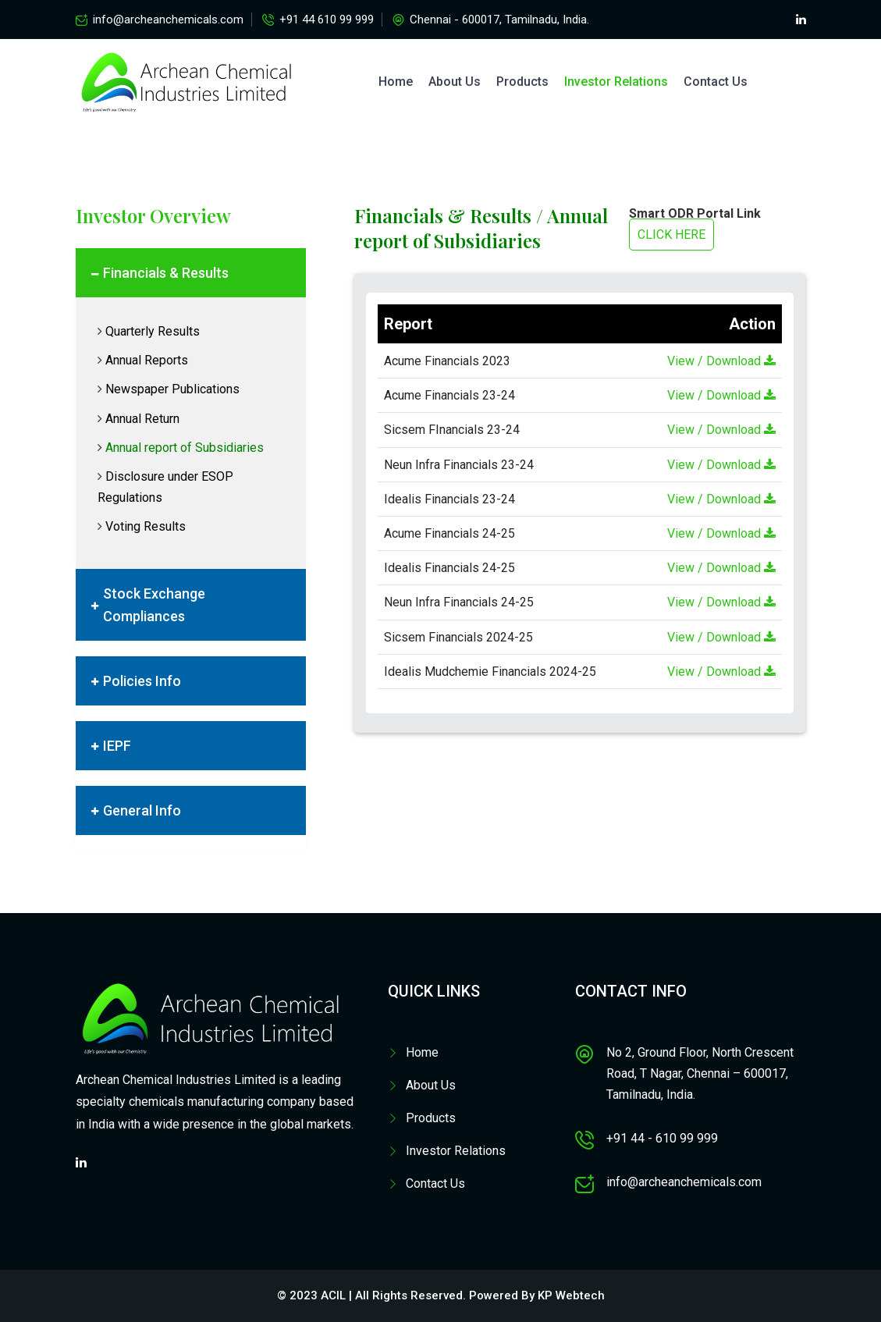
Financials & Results (166, 273)
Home (395, 81)
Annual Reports (146, 360)
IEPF (117, 745)
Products (522, 81)
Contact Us (716, 81)
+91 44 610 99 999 (326, 19)
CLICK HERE (671, 234)
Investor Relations (616, 81)
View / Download (721, 361)
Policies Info (142, 681)
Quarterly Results (152, 331)
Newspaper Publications (172, 389)
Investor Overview (153, 215)
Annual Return (142, 418)
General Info (142, 810)
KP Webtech (571, 1295)
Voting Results (145, 526)
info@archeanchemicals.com (168, 19)
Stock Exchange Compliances (154, 604)
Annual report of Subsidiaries (184, 447)
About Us (454, 81)
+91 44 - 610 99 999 (662, 1138)
